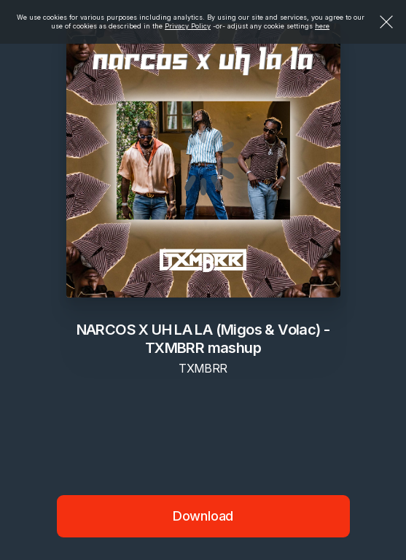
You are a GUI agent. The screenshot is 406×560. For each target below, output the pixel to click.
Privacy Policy (188, 26)
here (322, 26)
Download (203, 516)
